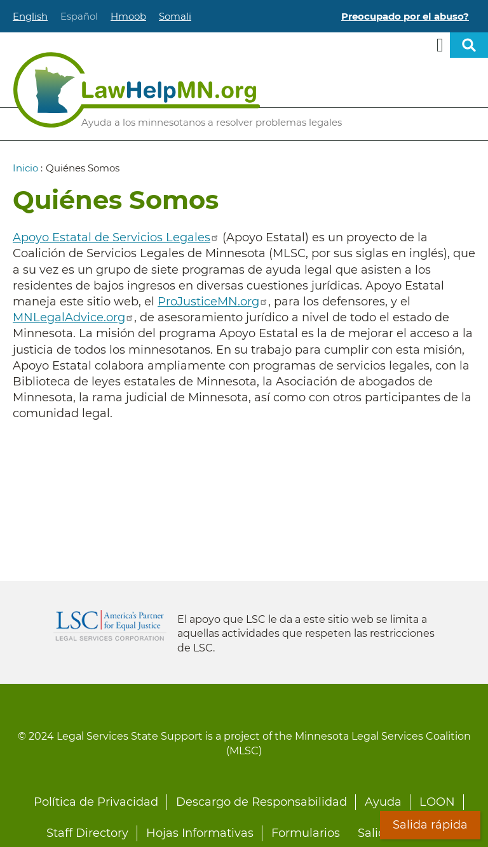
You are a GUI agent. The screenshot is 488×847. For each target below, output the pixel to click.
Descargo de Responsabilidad (261, 802)
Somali (175, 16)
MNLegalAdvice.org (73, 317)
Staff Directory (87, 833)
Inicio (25, 168)
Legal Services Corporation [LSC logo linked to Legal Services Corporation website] (109, 625)
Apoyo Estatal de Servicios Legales (116, 237)
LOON (437, 802)
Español (79, 16)
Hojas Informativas (200, 833)
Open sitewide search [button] (469, 45)
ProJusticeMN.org (213, 302)
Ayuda (383, 802)
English (30, 16)
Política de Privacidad (96, 802)
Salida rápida (430, 825)
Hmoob (128, 16)
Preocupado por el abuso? (405, 16)
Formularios (305, 833)
